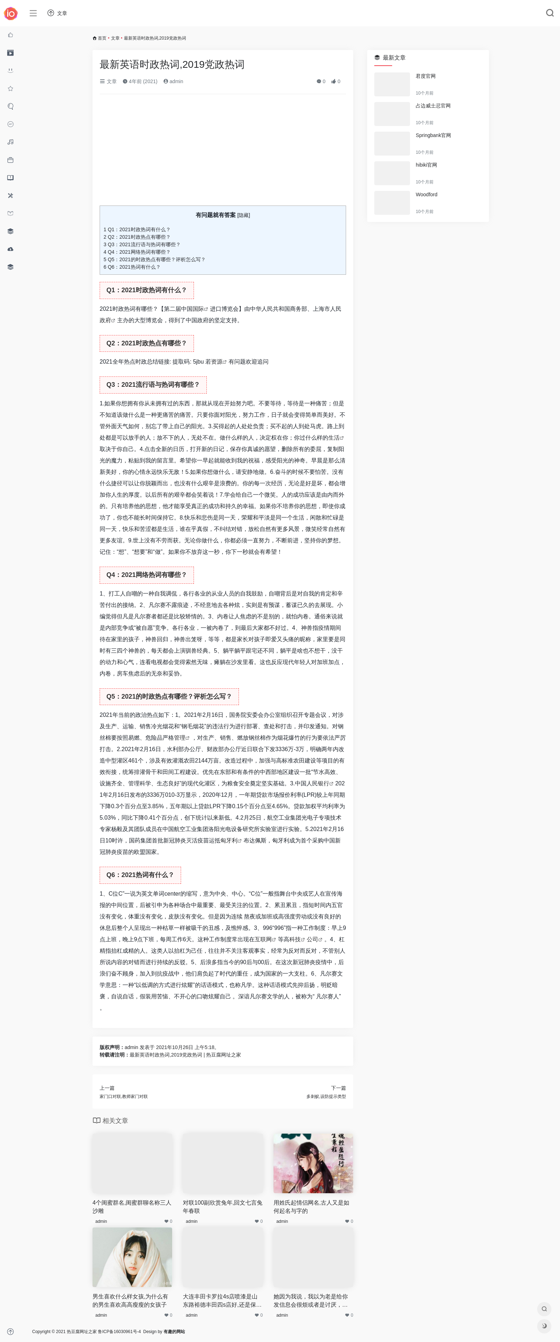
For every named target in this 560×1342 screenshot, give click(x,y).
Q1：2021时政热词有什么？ (137, 229)
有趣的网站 (174, 1331)
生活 (334, 438)
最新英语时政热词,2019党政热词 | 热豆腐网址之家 (185, 1055)
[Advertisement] (223, 153)
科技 (295, 939)
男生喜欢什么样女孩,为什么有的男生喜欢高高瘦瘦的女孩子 (130, 1300)
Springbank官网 (433, 135)
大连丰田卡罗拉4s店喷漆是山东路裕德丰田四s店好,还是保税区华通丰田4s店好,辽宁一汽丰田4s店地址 (222, 1301)
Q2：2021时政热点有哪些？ (137, 237)
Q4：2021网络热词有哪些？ (137, 252)
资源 (216, 362)
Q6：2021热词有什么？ (132, 267)
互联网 (263, 939)
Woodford (426, 194)
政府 (105, 320)
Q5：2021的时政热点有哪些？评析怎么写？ (155, 259)
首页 (102, 38)
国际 (198, 309)
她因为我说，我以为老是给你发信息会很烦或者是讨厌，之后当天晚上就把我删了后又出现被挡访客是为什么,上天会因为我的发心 (311, 1301)
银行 (323, 783)
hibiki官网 (426, 165)
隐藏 (244, 215)
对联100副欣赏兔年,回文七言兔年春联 (222, 1207)
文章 (115, 38)
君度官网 (426, 76)
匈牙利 (229, 840)
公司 (312, 939)
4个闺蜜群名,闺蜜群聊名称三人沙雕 (131, 1207)
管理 (179, 738)
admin (173, 81)
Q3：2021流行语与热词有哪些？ (142, 244)
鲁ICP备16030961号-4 (119, 1331)
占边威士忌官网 (433, 105)
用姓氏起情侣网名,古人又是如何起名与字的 (311, 1207)
